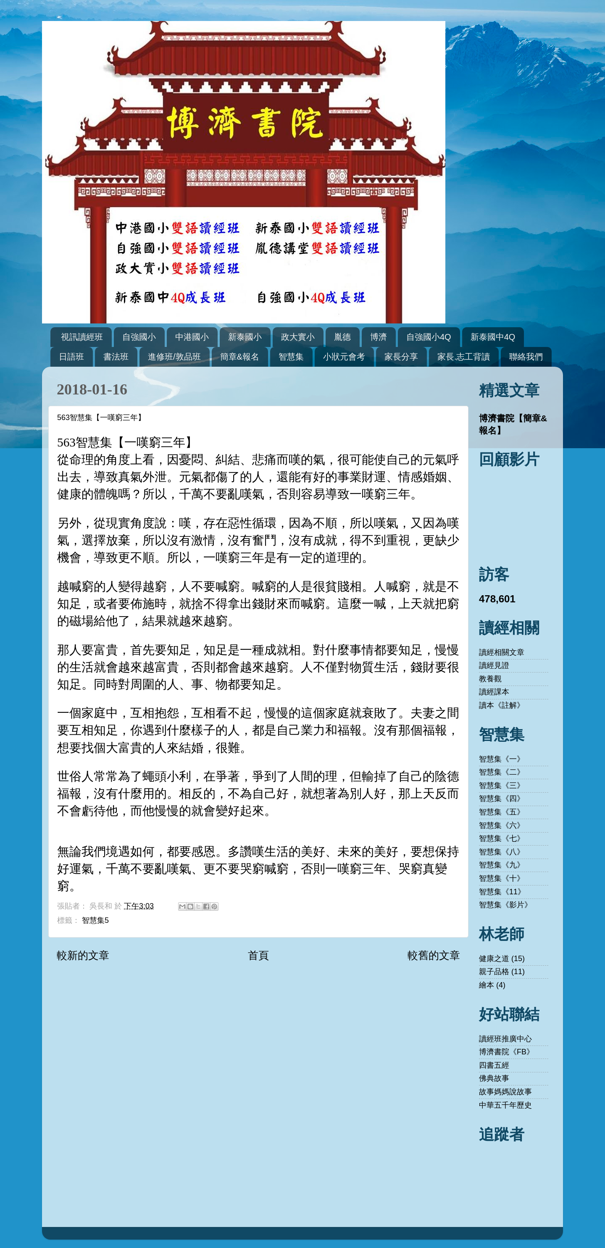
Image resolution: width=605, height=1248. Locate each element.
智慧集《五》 (501, 812)
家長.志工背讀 (463, 356)
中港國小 (192, 337)
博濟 (378, 337)
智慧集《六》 (501, 825)
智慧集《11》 (502, 892)
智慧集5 (95, 920)
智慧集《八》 (501, 852)
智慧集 (291, 356)
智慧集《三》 (501, 785)
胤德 (342, 337)
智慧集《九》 (501, 865)
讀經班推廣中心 (505, 1039)
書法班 (116, 356)
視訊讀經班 (82, 337)
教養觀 (490, 679)
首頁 (258, 955)
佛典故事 (494, 1078)
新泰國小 (245, 337)
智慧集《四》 (501, 798)
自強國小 (139, 337)
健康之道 (494, 958)
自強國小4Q (428, 337)
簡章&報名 (239, 356)
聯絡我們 (526, 356)
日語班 (71, 356)
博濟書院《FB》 (506, 1052)
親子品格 (494, 971)
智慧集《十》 (501, 878)
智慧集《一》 (501, 759)
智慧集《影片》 (505, 905)
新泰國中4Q (493, 337)
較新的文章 (83, 955)
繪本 (486, 985)
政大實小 (298, 337)
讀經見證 (494, 665)
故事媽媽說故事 (505, 1092)
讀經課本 (494, 692)
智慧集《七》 (501, 838)
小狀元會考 (344, 356)
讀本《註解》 (501, 705)
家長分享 (401, 356)
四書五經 (494, 1065)
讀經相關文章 (501, 652)
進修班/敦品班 (174, 356)
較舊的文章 (434, 955)
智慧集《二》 (501, 772)
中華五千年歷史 (505, 1105)
